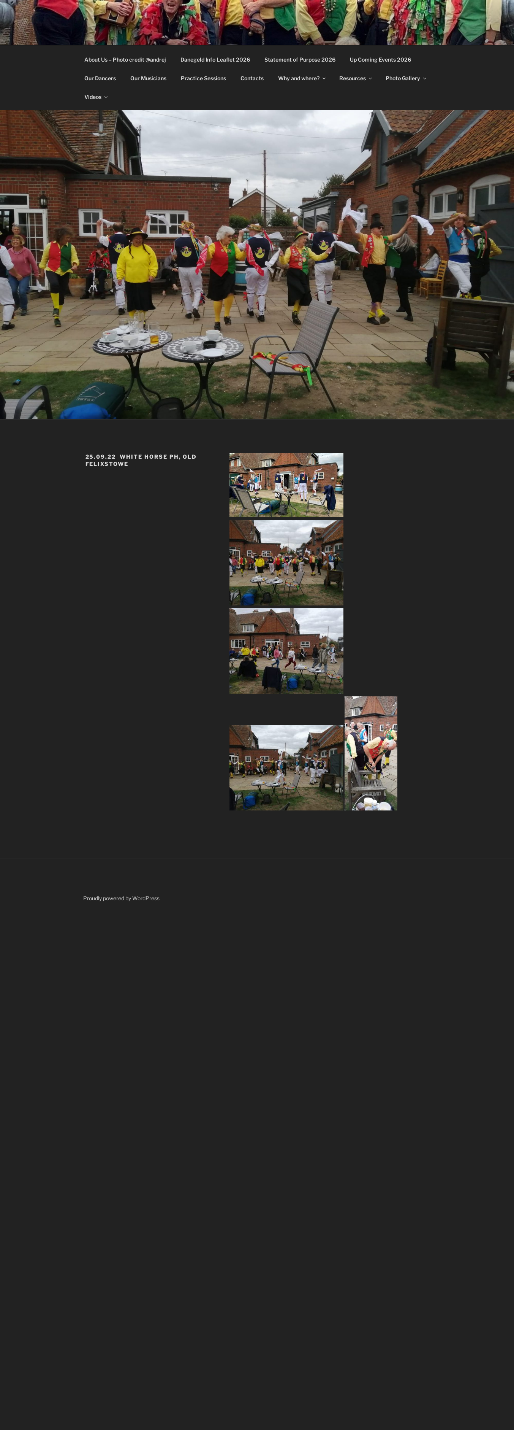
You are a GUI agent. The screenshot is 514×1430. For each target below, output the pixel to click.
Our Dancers (100, 78)
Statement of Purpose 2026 (299, 59)
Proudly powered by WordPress (121, 898)
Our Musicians (148, 78)
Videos (96, 97)
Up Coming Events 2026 (380, 59)
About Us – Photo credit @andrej (125, 59)
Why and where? (302, 78)
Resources (356, 78)
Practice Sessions (203, 78)
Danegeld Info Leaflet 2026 (215, 59)
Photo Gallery (406, 78)
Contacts (252, 78)
